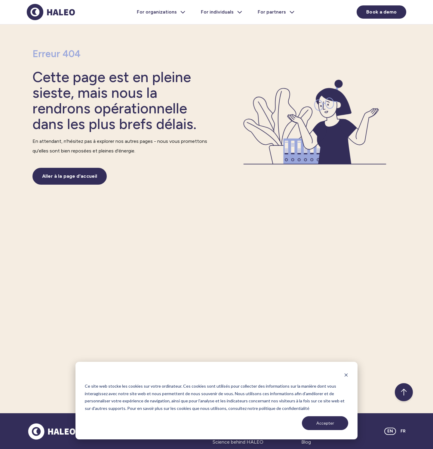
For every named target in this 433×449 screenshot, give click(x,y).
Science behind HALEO (238, 442)
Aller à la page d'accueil (69, 176)
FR (403, 431)
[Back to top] (404, 392)
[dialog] (216, 400)
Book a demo (381, 12)
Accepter (325, 423)
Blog (306, 442)
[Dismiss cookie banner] (346, 375)
